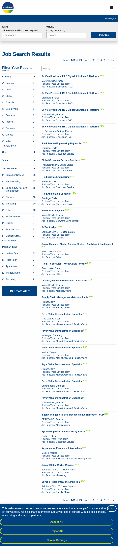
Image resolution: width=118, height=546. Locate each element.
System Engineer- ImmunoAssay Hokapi (63, 431)
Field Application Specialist (56, 194)
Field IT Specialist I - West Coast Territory (64, 264)
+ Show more (9, 146)
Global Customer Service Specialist (60, 160)
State (19, 160)
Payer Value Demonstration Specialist (62, 314)
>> (112, 60)
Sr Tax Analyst (49, 227)
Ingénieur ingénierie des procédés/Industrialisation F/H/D (72, 415)
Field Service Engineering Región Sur (61, 143)
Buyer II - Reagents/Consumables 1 (60, 482)
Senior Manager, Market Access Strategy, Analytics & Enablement (77, 244)
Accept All (56, 521)
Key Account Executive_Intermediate (61, 448)
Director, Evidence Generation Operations (64, 280)
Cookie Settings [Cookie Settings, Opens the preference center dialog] (57, 540)
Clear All (5, 71)
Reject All (57, 531)
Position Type (19, 247)
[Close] (112, 508)
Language (110, 18)
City (19, 152)
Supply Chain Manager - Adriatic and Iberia (64, 297)
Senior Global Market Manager (58, 465)
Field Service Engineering (55, 177)
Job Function (19, 168)
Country (19, 76)
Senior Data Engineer (53, 210)
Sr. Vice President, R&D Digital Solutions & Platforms (70, 76)
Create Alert (20, 291)
